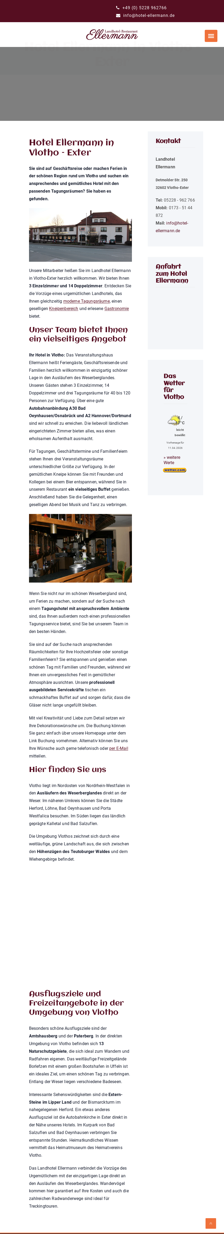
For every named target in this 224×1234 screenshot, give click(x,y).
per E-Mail (118, 748)
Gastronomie (116, 308)
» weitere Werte (172, 460)
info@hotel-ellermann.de (145, 15)
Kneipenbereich (63, 308)
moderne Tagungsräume (86, 301)
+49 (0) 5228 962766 (141, 7)
